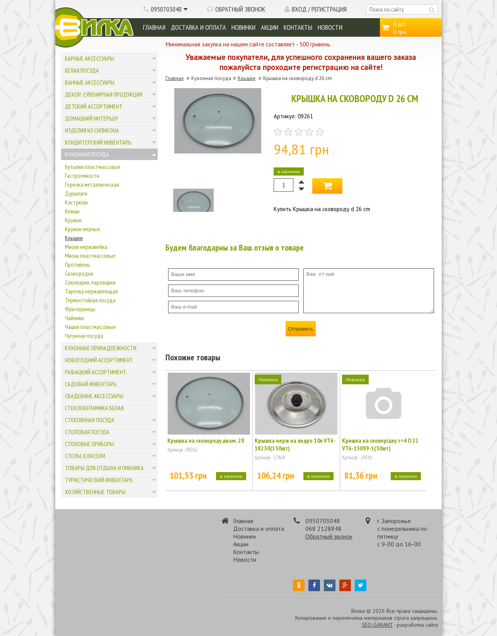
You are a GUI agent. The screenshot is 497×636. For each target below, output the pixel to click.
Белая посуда (82, 70)
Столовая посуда (87, 432)
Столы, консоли (85, 456)
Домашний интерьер (91, 118)
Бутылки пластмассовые (93, 167)
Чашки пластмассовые (90, 327)
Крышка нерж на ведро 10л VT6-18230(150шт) (295, 444)
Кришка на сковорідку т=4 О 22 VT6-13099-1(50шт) (380, 444)
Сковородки (79, 273)
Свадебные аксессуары (94, 396)
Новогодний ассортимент (99, 360)
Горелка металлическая (92, 184)
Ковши (72, 211)
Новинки (243, 27)
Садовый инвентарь (91, 384)
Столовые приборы (89, 444)
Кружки (73, 220)
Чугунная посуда (84, 335)
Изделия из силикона (92, 130)
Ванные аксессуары (89, 82)
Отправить (300, 329)
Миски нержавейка (86, 247)
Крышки (74, 238)
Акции (269, 27)
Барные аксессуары (89, 58)
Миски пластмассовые (90, 255)
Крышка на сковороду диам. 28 (205, 440)
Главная (154, 27)
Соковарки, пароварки (90, 282)
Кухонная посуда (87, 154)
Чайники (74, 318)
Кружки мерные (82, 229)
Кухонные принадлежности (100, 348)
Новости (330, 27)
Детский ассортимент (94, 106)
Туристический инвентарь (99, 480)
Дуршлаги (76, 193)
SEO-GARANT (377, 624)
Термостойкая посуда (90, 300)
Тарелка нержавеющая (91, 291)
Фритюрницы (80, 309)
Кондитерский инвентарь (98, 142)
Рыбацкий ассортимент (95, 372)
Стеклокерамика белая (94, 408)
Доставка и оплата (198, 27)
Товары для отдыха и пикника (104, 468)
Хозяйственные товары (95, 492)
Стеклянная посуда (89, 420)
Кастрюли (76, 202)
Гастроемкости (82, 175)
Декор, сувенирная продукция (103, 94)
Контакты (298, 27)
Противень (77, 264)
